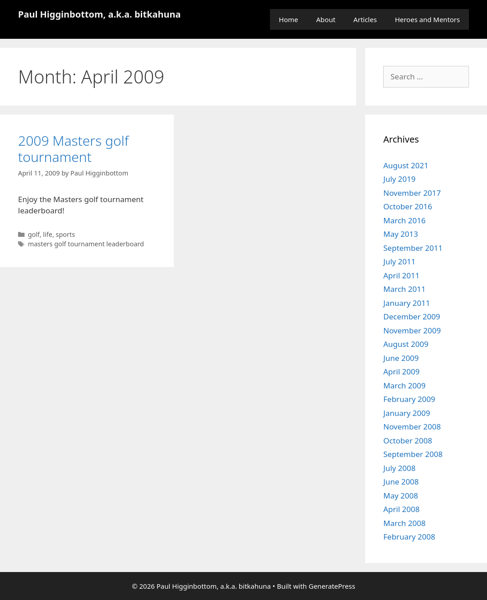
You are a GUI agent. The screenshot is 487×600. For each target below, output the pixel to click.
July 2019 (399, 179)
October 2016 (407, 206)
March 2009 (404, 385)
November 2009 (412, 330)
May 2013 (400, 234)
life (47, 234)
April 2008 (401, 509)
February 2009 (409, 399)
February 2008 (409, 536)
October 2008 (407, 440)
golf (34, 234)
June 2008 (401, 481)
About (326, 19)
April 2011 (401, 275)
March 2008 (404, 523)
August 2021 (405, 165)
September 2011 (412, 248)
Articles (365, 19)
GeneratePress (332, 586)
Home (288, 19)
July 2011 (399, 261)
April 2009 (401, 371)
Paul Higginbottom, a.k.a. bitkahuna (99, 14)
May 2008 (400, 495)
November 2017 (412, 193)
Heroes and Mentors (427, 19)
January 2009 (406, 413)
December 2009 (411, 316)
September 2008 (412, 454)
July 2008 (399, 468)
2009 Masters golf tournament (73, 148)
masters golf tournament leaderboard (86, 244)
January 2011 (406, 303)
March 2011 (404, 289)
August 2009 (405, 344)
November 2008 (412, 426)
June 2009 (401, 358)
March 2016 (404, 220)
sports (65, 234)
